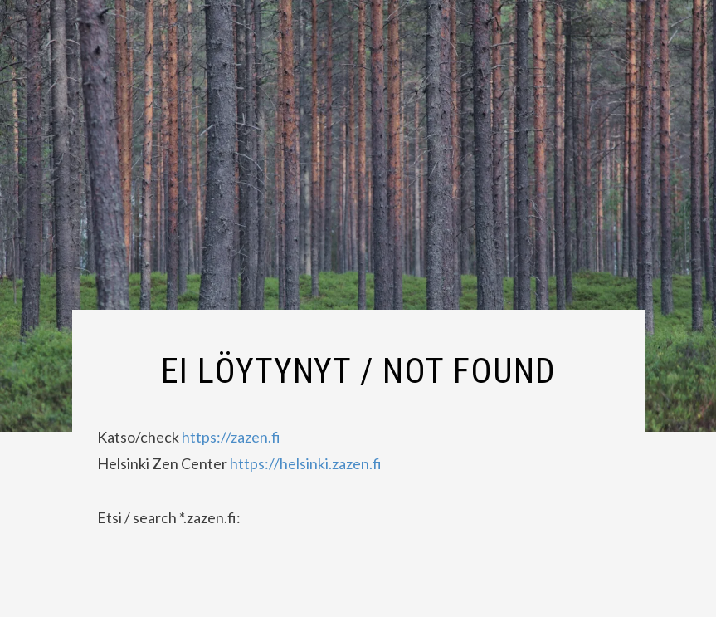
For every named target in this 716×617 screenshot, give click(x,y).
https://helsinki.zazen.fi (304, 463)
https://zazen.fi (231, 437)
